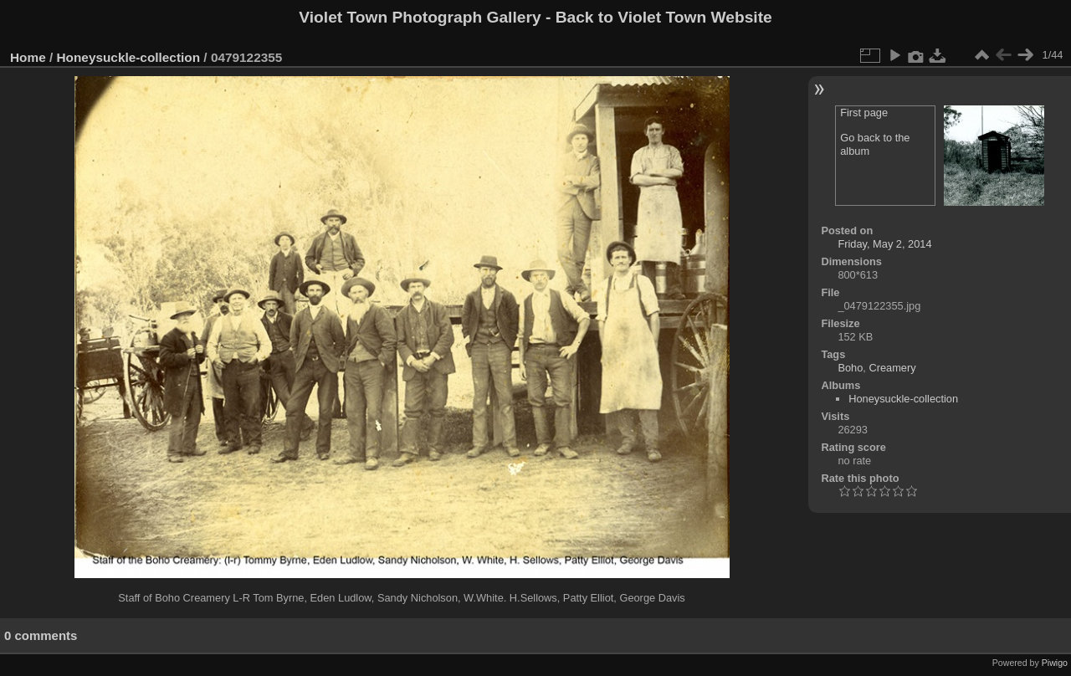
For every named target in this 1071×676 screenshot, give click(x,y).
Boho (850, 367)
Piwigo (1055, 663)
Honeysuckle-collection (129, 57)
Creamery (892, 367)
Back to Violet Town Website (664, 17)
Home (28, 57)
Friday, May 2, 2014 (884, 244)
